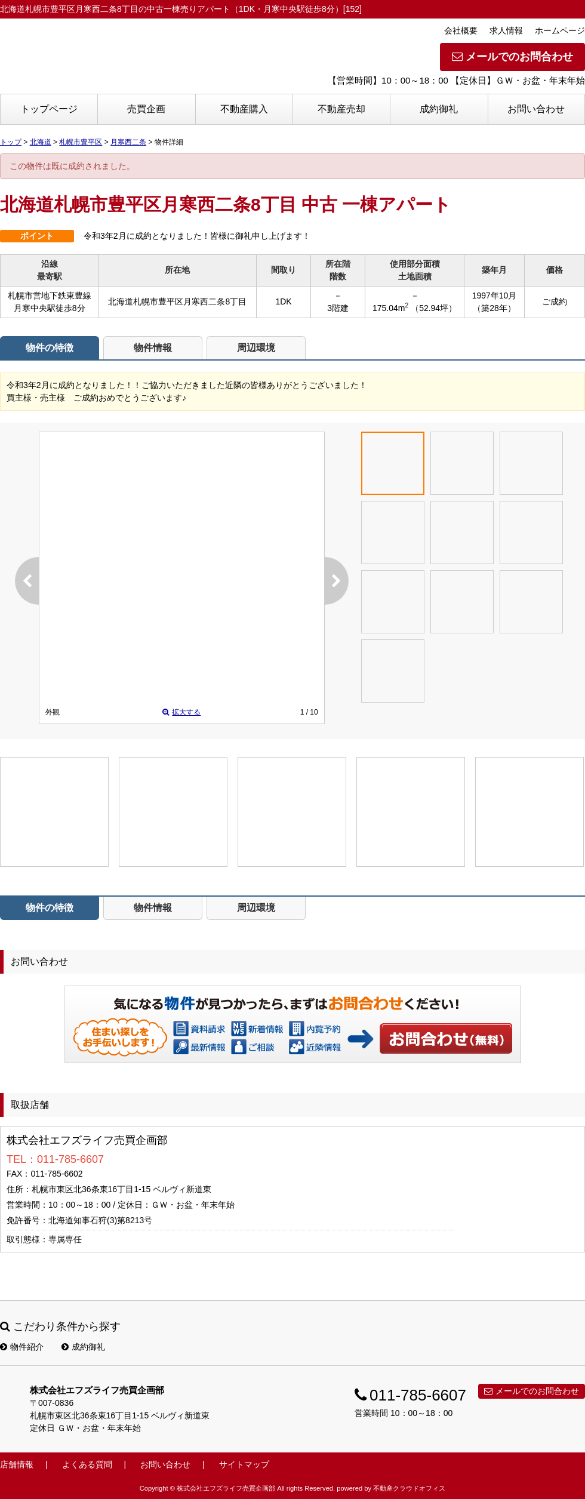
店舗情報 (16, 1464)
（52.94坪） (434, 308)
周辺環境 (256, 348)
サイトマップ (244, 1464)
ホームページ (560, 30)
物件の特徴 (49, 348)
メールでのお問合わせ (512, 57)
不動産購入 (244, 109)
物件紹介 (22, 1347)
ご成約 (554, 301)
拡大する (181, 712)
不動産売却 (341, 109)
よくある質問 (87, 1464)
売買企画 (146, 109)
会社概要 (461, 30)
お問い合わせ (536, 109)
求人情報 (506, 30)
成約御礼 (439, 109)
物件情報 (153, 348)
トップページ (49, 109)
